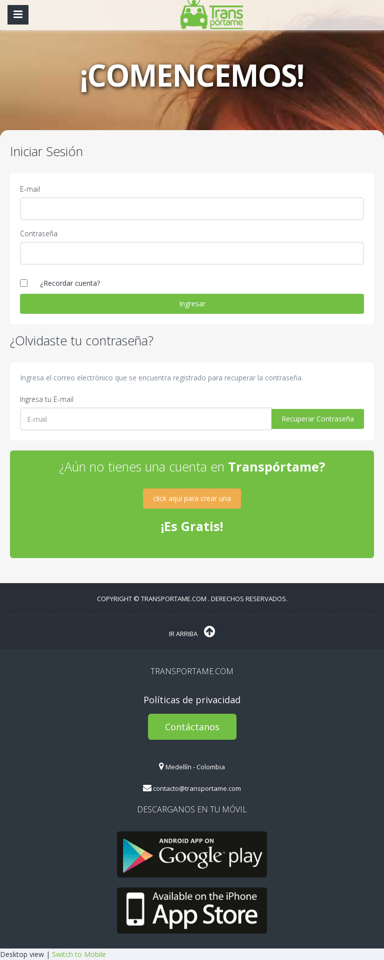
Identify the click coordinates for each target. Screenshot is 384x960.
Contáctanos (192, 727)
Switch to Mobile (79, 954)
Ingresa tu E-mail (47, 399)
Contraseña (39, 233)
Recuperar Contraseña (318, 418)
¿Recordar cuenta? (70, 283)
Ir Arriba (192, 631)
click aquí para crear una (192, 498)
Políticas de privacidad (192, 700)
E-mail (30, 189)
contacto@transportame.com (192, 788)
